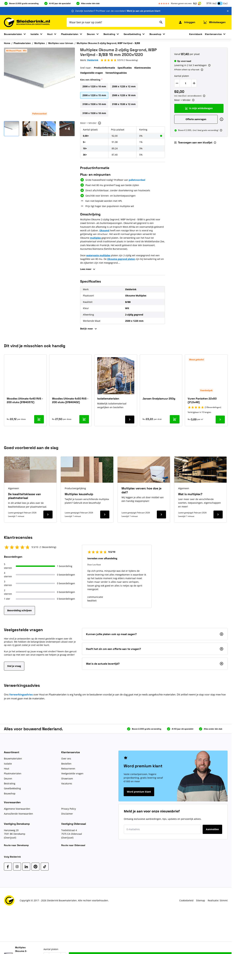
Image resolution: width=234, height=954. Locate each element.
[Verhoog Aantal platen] (194, 83)
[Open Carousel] (67, 128)
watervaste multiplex (98, 255)
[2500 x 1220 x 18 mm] (124, 95)
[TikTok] (45, 866)
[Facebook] (8, 866)
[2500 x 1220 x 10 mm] (94, 86)
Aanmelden (212, 829)
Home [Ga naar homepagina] (7, 43)
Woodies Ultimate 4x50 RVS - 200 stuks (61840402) (70, 400)
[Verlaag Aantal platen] (177, 83)
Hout (50, 34)
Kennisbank (195, 34)
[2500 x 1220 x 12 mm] (124, 86)
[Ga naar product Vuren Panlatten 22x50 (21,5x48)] (220, 419)
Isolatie (35, 34)
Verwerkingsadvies (116, 72)
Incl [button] (214, 3)
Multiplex (39, 43)
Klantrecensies (142, 67)
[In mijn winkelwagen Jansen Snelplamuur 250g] (174, 419)
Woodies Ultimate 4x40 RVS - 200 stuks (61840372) (25, 400)
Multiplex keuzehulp (79, 494)
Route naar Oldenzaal (73, 845)
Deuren (91, 34)
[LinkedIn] (26, 866)
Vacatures (66, 783)
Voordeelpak (206, 390)
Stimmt (224, 900)
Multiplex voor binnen (60, 43)
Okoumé (104, 230)
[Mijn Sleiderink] (186, 22)
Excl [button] (225, 3)
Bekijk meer (89, 329)
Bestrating (109, 34)
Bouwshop (155, 34)
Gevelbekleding (132, 34)
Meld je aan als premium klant (143, 10)
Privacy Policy (68, 808)
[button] (119, 60)
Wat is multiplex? (190, 494)
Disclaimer (67, 813)
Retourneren (68, 768)
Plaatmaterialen (69, 34)
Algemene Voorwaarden (17, 808)
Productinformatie (104, 67)
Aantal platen (181, 75)
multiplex (95, 237)
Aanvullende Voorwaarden (18, 813)
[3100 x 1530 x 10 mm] (94, 103)
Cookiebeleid (186, 900)
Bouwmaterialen (13, 34)
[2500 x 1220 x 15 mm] (94, 95)
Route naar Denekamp (16, 845)
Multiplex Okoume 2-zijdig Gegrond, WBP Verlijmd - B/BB (108, 43)
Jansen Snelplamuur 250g (159, 398)
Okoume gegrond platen (121, 259)
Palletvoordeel (39, 114)
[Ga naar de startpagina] (27, 22)
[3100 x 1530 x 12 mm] (124, 103)
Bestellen (66, 763)
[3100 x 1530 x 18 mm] (94, 112)
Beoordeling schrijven (19, 610)
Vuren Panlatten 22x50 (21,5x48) (202, 400)
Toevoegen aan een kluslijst (193, 142)
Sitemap (200, 900)
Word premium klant (139, 791)
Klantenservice (213, 34)
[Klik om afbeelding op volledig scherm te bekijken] (39, 83)
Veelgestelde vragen (91, 72)
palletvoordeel (137, 179)
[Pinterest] (35, 866)
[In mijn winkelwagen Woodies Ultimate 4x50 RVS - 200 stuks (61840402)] (84, 419)
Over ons (66, 758)
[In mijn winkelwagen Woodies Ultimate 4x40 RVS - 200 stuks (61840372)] (39, 419)
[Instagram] (17, 866)
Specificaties (125, 67)
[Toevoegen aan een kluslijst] (223, 944)
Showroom (67, 778)
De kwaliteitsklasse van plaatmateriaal (24, 496)
